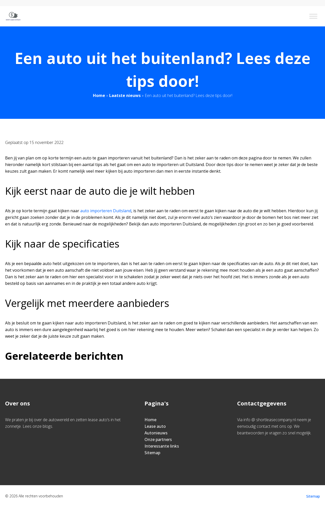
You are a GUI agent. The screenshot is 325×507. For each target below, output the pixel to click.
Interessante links (161, 446)
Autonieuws (156, 433)
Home (99, 95)
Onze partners (158, 439)
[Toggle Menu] (313, 16)
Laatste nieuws (125, 95)
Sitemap (152, 452)
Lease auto (155, 426)
